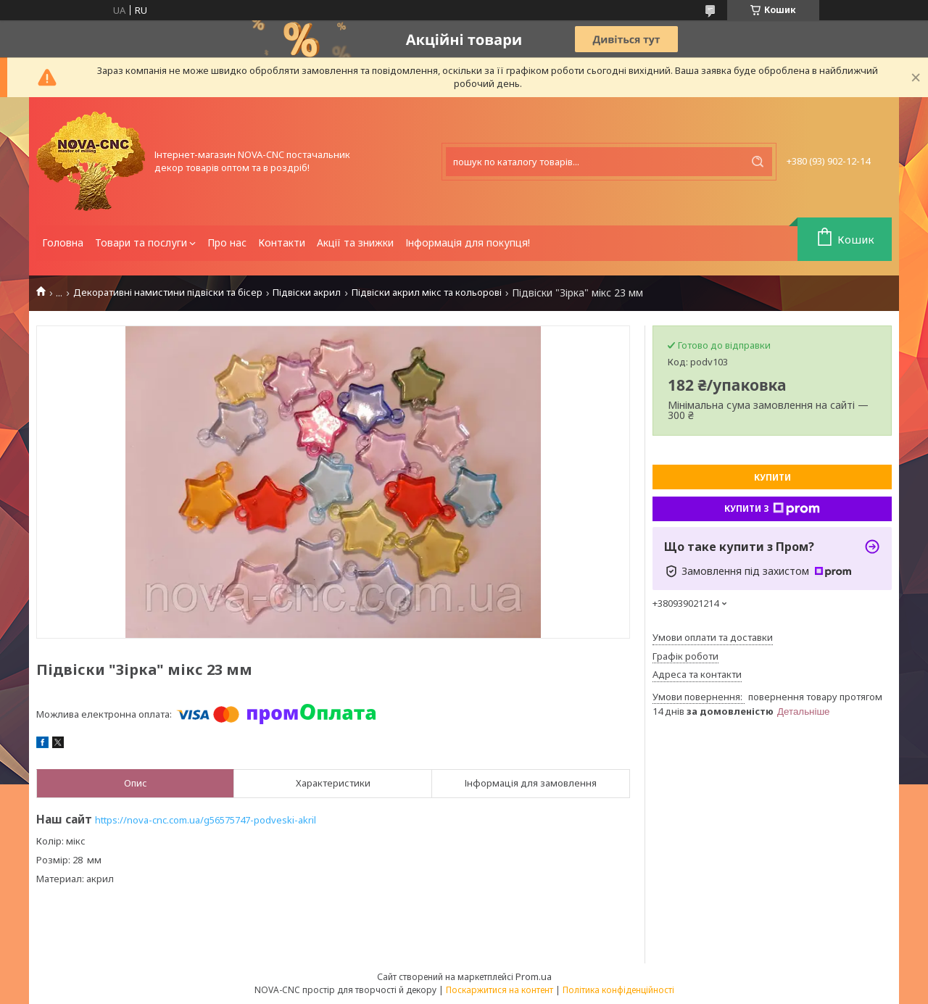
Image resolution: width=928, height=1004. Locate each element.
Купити (772, 477)
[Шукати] (757, 161)
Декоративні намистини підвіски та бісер (167, 292)
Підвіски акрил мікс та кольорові (427, 292)
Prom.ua (533, 976)
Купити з (772, 508)
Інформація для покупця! (467, 242)
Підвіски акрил (307, 292)
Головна (62, 242)
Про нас (226, 242)
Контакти (281, 242)
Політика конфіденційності (618, 990)
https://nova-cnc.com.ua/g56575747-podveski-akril (205, 819)
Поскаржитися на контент (499, 990)
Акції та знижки (355, 242)
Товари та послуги (141, 242)
